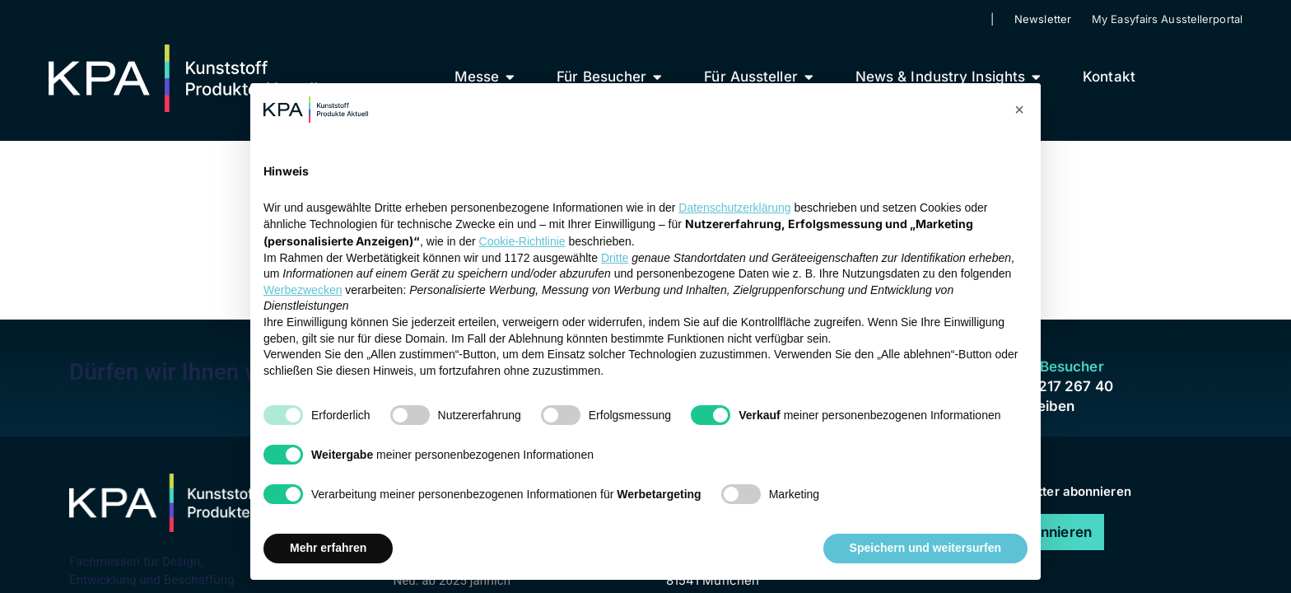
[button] (1019, 109)
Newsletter (1042, 19)
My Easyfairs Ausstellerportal (1167, 19)
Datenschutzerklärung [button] (734, 207)
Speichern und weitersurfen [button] (925, 547)
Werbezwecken (302, 289)
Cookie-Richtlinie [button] (522, 241)
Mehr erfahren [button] (328, 547)
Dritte (614, 257)
